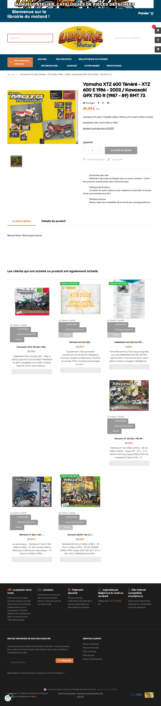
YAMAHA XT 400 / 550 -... (32, 535)
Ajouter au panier (121, 150)
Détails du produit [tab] (54, 221)
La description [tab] (21, 221)
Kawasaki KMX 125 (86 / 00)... (32, 347)
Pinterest (108, 103)
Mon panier (89, 655)
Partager (98, 103)
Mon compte (89, 652)
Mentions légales (67, 693)
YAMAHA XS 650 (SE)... (80, 342)
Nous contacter (91, 644)
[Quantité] (92, 150)
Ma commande (91, 648)
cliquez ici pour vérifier (107, 689)
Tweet (103, 103)
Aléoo (33, 697)
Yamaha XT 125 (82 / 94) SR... (129, 439)
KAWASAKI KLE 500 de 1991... (129, 342)
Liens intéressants (92, 659)
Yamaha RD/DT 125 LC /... (80, 535)
